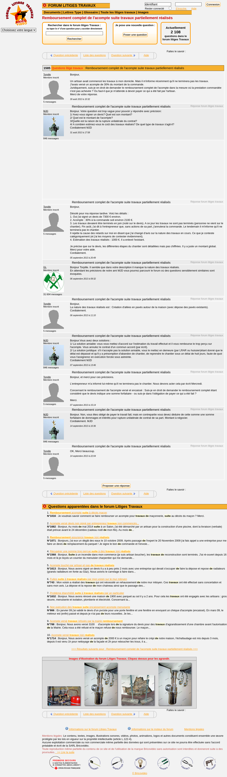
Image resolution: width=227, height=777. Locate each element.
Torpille (47, 74)
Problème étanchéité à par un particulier (87, 593)
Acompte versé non (73, 635)
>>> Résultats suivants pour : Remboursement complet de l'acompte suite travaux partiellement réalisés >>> (134, 649)
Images (143, 12)
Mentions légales (194, 729)
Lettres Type (72, 12)
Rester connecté (155, 8)
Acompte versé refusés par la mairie (86, 621)
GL (44, 267)
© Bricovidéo (139, 773)
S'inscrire (181, 8)
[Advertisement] (145, 170)
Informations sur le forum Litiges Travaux (91, 729)
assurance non (79, 537)
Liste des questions (94, 55)
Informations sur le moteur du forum (150, 729)
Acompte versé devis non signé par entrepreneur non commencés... (94, 523)
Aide (194, 8)
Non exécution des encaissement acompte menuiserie (90, 607)
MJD (45, 111)
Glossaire (91, 12)
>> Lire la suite (65, 752)
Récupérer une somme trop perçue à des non (90, 551)
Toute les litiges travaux (117, 12)
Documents (52, 12)
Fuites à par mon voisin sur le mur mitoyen (88, 579)
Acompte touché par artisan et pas (82, 565)
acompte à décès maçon (78, 512)
